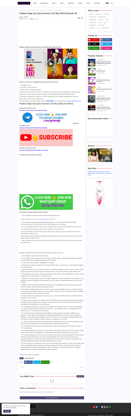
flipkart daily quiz (27, 10)
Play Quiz (71, 3)
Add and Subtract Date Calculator (103, 80)
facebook (107, 39)
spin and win (101, 25)
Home (35, 3)
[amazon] (110, 407)
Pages (80, 3)
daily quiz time (93, 16)
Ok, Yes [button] (7, 411)
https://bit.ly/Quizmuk (74, 101)
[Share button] (51, 362)
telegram (107, 44)
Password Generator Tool (104, 89)
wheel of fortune (105, 27)
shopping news (93, 25)
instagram (107, 48)
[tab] (34, 3)
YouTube (97, 3)
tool (98, 27)
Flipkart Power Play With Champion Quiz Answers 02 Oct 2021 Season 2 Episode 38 (103, 62)
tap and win (92, 27)
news (107, 19)
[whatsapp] (107, 407)
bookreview (106, 14)
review (100, 22)
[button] (107, 3)
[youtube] (94, 407)
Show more (80, 376)
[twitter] (99, 407)
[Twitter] (36, 362)
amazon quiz (98, 14)
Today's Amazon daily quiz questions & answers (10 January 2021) (104, 107)
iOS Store (53, 219)
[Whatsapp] (45, 362)
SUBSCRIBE (50, 101)
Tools (61, 3)
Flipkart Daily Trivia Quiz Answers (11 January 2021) (103, 98)
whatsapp (95, 48)
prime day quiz (93, 22)
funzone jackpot (93, 19)
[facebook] (97, 407)
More (88, 3)
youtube (94, 39)
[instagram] (105, 407)
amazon (91, 14)
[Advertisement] (52, 32)
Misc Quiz (101, 19)
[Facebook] (28, 362)
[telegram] (102, 407)
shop (105, 22)
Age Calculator (100, 71)
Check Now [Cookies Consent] (13, 407)
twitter (95, 44)
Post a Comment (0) (51, 397)
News (53, 3)
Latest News (43, 3)
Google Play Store (43, 219)
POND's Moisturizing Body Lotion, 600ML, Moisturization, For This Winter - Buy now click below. (100, 173)
